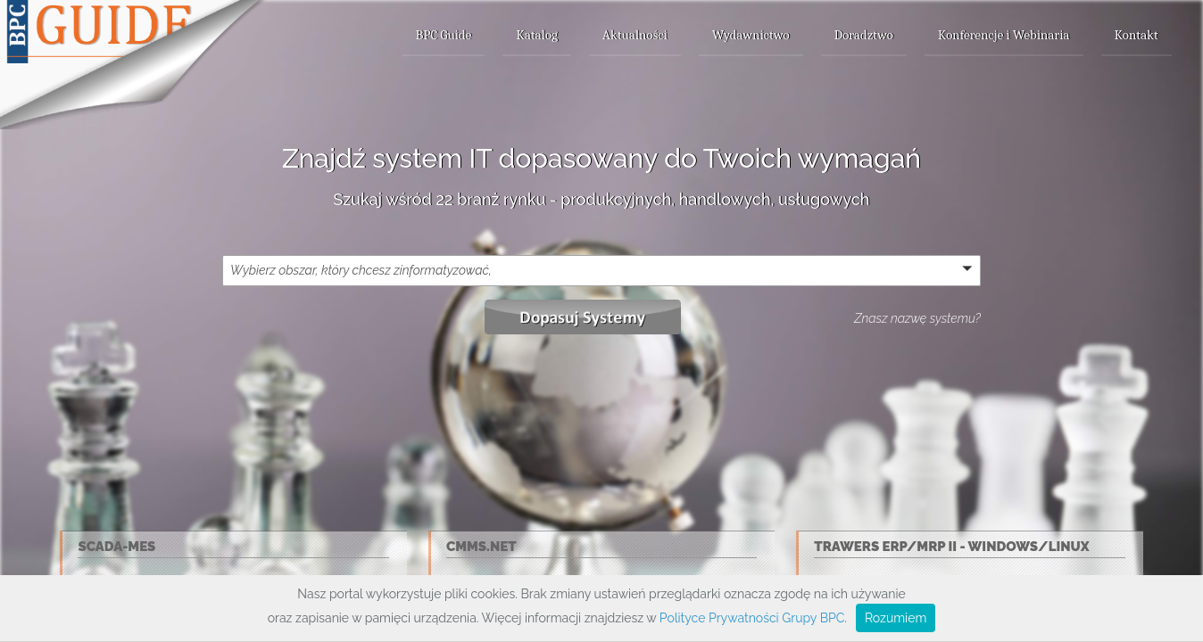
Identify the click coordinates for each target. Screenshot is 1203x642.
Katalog (537, 35)
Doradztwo (863, 35)
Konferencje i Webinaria (1004, 35)
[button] (601, 270)
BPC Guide (444, 35)
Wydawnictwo (751, 35)
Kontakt (1136, 35)
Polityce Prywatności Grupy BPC (752, 618)
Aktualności (635, 35)
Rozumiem (895, 618)
